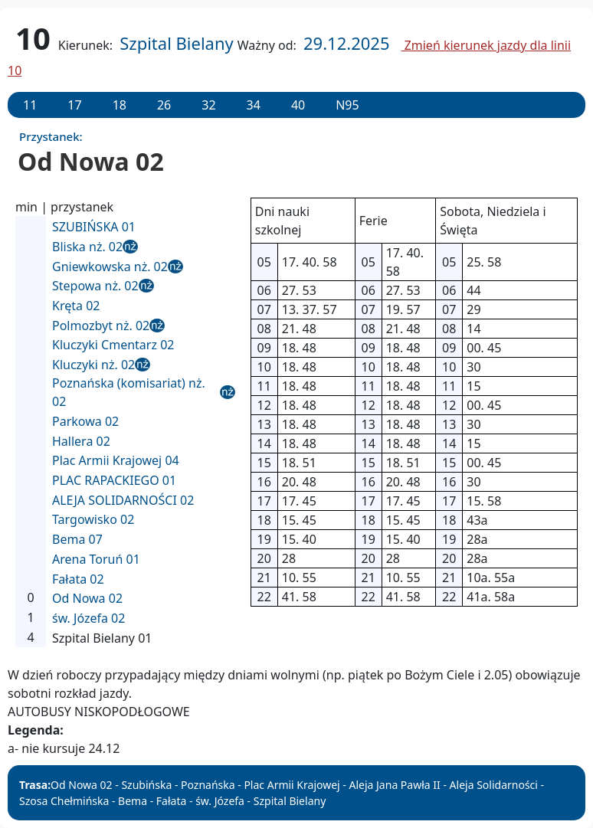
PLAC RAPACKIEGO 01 (114, 480)
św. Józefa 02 (88, 618)
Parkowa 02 (85, 421)
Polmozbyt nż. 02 (100, 325)
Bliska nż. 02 (87, 246)
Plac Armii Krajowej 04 (115, 460)
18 (119, 105)
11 (30, 105)
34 (253, 105)
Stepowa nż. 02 (95, 285)
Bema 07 (77, 539)
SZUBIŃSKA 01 (94, 226)
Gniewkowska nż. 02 (110, 266)
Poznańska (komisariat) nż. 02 (128, 392)
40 (298, 105)
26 (164, 105)
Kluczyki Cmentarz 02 (113, 344)
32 (208, 105)
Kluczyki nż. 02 (93, 364)
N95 (347, 105)
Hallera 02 (81, 441)
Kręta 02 (76, 305)
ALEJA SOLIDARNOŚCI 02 (123, 500)
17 (74, 105)
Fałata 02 (78, 579)
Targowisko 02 (93, 519)
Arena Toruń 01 (96, 559)
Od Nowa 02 (87, 598)
